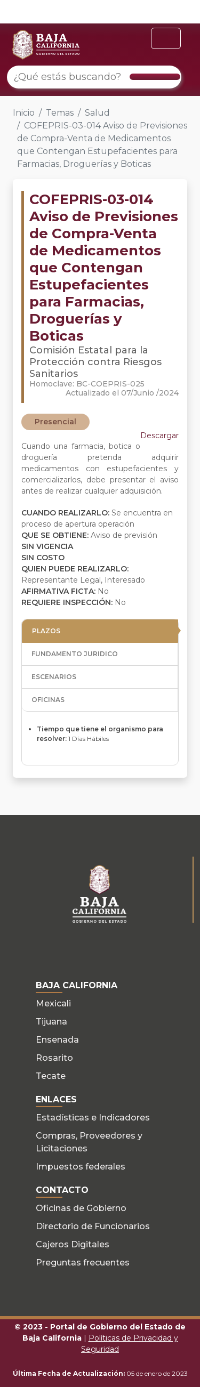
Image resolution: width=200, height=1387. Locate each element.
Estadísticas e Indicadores (93, 1117)
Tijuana (51, 1022)
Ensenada (57, 1040)
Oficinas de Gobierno (81, 1208)
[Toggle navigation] (166, 38)
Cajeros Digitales (72, 1244)
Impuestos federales (80, 1167)
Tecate (51, 1076)
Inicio (24, 113)
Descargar (159, 435)
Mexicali (53, 1003)
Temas (60, 113)
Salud (97, 113)
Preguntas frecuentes (83, 1262)
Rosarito (54, 1058)
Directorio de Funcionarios (93, 1226)
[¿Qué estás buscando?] (94, 77)
